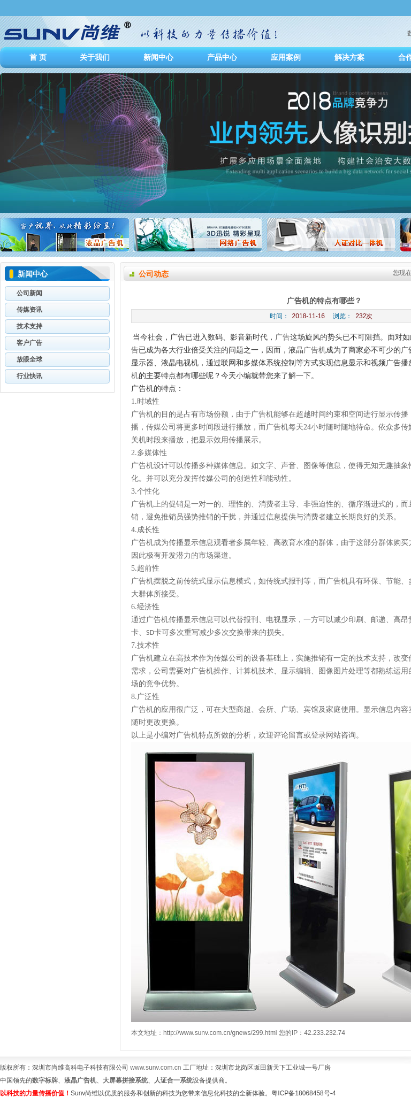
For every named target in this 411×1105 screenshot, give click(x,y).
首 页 (38, 57)
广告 (282, 337)
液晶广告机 (80, 1080)
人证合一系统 (173, 1080)
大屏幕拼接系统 (125, 1080)
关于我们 (95, 57)
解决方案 (349, 57)
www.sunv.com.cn (155, 1067)
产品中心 (222, 57)
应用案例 (286, 57)
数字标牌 (45, 1080)
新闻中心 (158, 57)
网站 (333, 735)
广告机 (314, 350)
